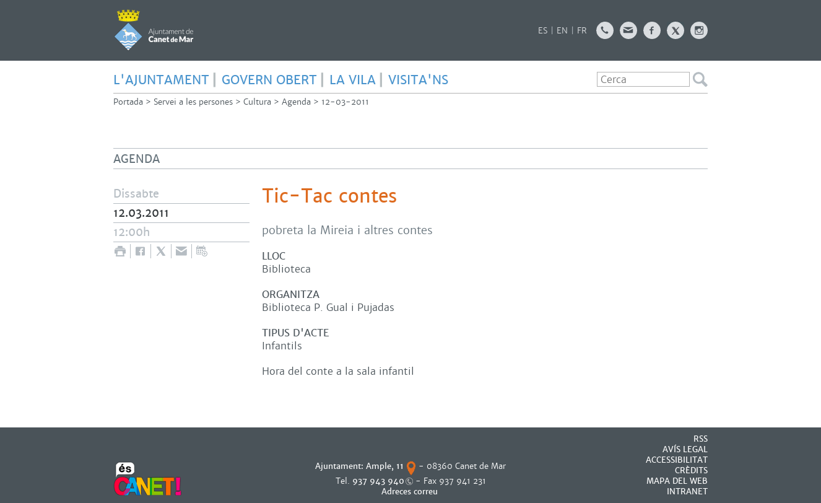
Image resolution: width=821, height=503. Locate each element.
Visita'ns (418, 80)
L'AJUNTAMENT (161, 80)
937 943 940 (378, 481)
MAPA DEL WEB (677, 481)
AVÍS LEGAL (685, 449)
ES (542, 30)
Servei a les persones (193, 102)
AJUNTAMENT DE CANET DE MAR (153, 29)
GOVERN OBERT (269, 80)
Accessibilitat (677, 460)
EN (562, 30)
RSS (700, 439)
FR (582, 30)
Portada (128, 102)
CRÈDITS (691, 470)
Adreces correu (410, 491)
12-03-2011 (345, 102)
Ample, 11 (385, 466)
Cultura (257, 102)
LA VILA (352, 80)
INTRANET (687, 491)
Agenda (296, 102)
